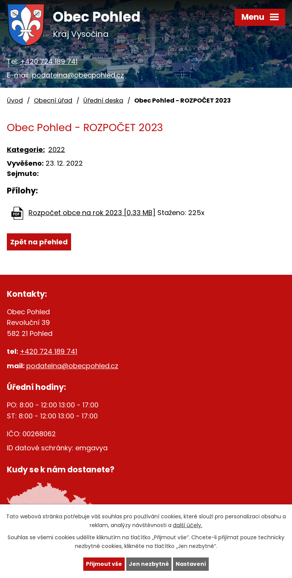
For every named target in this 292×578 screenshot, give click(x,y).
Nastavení (191, 564)
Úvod (15, 100)
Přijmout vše (104, 564)
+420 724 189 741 (49, 61)
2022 (56, 149)
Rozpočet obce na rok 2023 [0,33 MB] (92, 212)
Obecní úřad (53, 100)
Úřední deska (103, 100)
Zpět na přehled (39, 242)
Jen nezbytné (149, 564)
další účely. (187, 525)
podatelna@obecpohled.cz (78, 75)
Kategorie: (26, 149)
